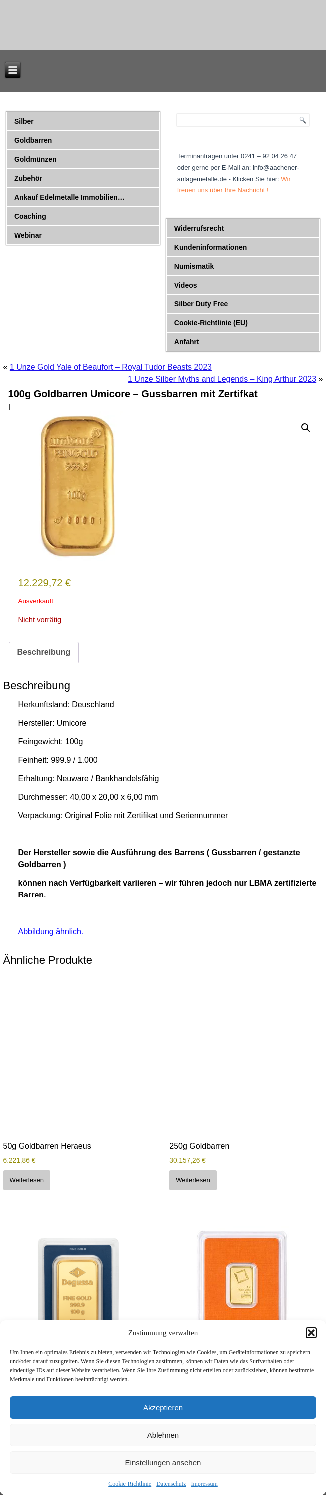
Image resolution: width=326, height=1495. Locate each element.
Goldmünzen (35, 159)
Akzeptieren (163, 1407)
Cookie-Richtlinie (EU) (211, 323)
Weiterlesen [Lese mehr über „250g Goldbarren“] (193, 1180)
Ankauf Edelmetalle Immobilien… (69, 197)
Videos (185, 285)
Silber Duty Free (201, 304)
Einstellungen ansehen (163, 1462)
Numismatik (194, 266)
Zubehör (28, 178)
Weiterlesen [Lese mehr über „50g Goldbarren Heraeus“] (27, 1180)
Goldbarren (33, 140)
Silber (24, 121)
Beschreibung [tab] (44, 652)
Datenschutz (171, 1483)
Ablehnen (163, 1435)
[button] (311, 1333)
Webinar (28, 235)
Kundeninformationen (210, 247)
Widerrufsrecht (199, 228)
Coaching (30, 216)
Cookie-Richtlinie (129, 1483)
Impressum (204, 1483)
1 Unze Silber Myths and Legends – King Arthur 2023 (222, 379)
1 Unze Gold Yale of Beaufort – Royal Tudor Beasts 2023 (111, 367)
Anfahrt (186, 342)
